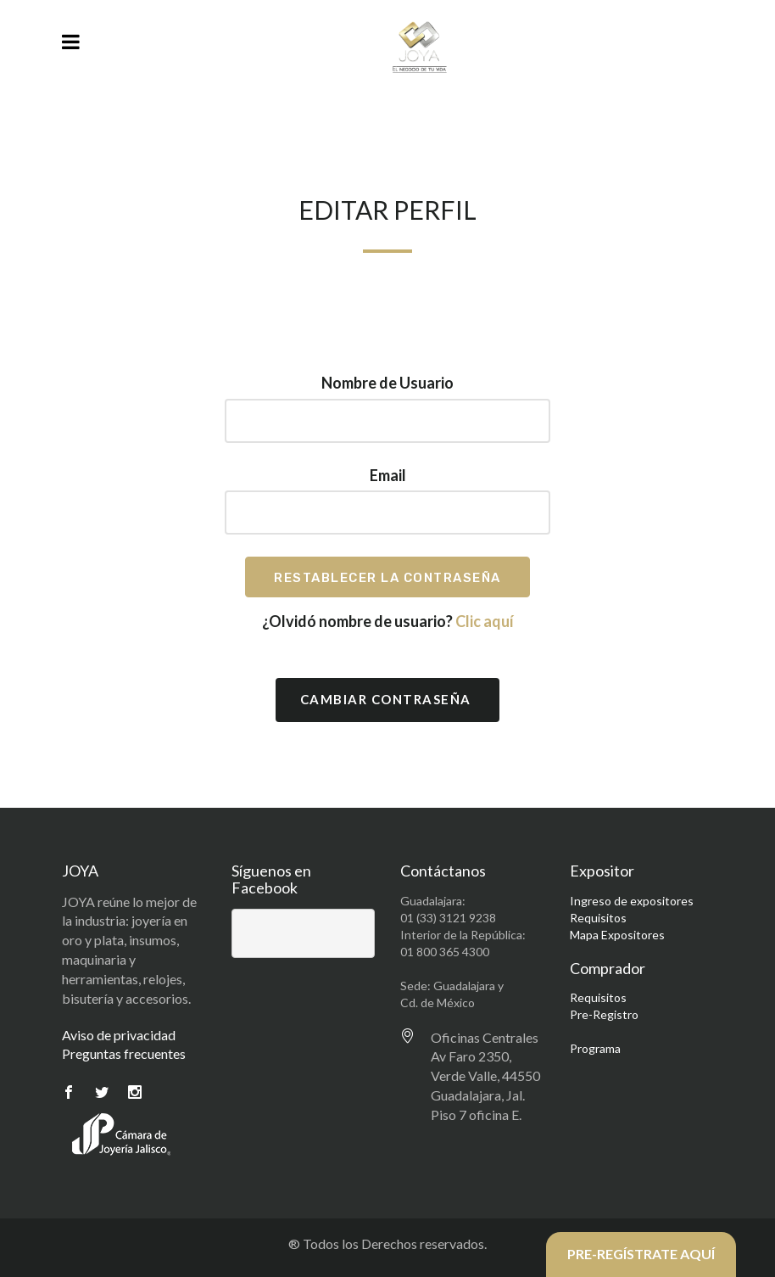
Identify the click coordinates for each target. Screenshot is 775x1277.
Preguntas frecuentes (124, 1053)
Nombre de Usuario (387, 382)
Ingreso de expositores (632, 900)
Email (388, 475)
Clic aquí (484, 621)
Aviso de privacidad (119, 1035)
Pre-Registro (604, 1014)
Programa (595, 1048)
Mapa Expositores (617, 934)
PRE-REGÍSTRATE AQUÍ (641, 1254)
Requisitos (598, 917)
